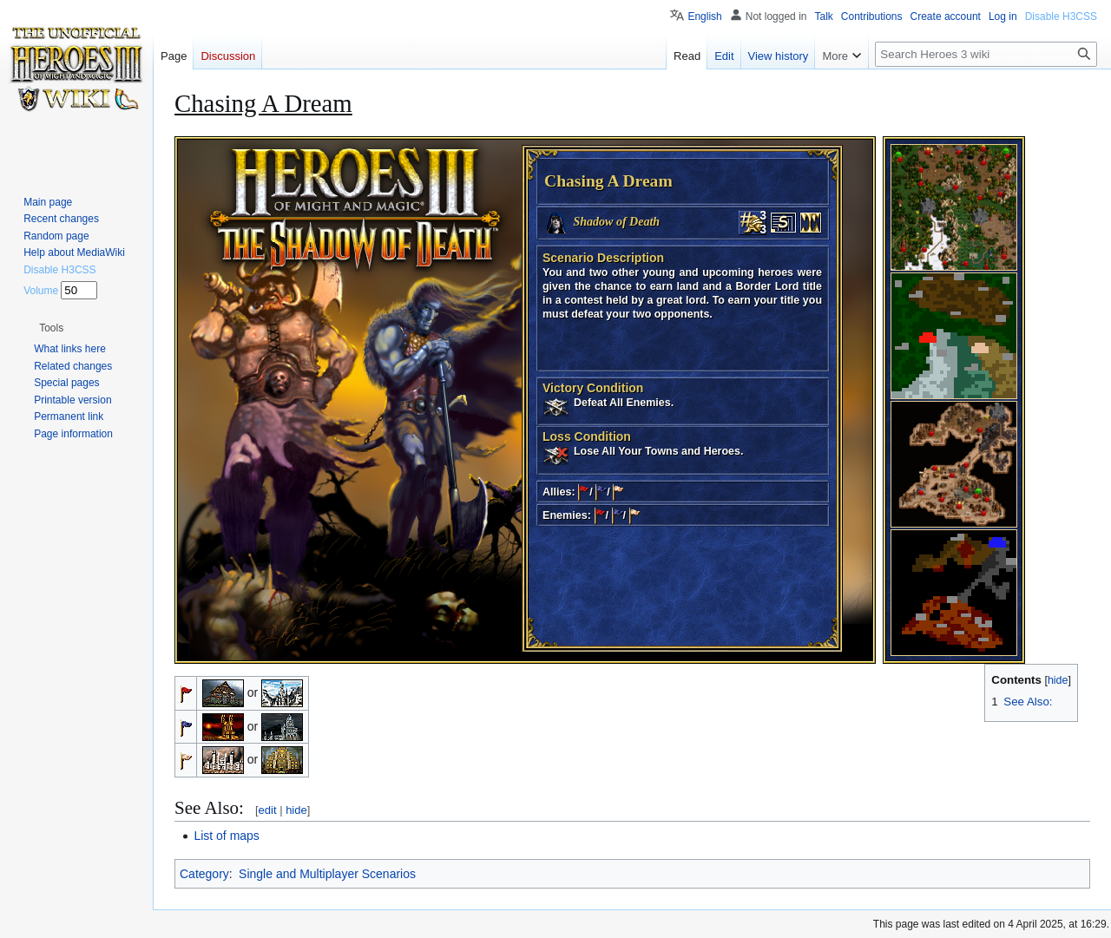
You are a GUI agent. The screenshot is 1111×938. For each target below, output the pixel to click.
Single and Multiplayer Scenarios (327, 874)
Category (204, 874)
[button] (51, 328)
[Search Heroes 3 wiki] (986, 54)
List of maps (226, 836)
